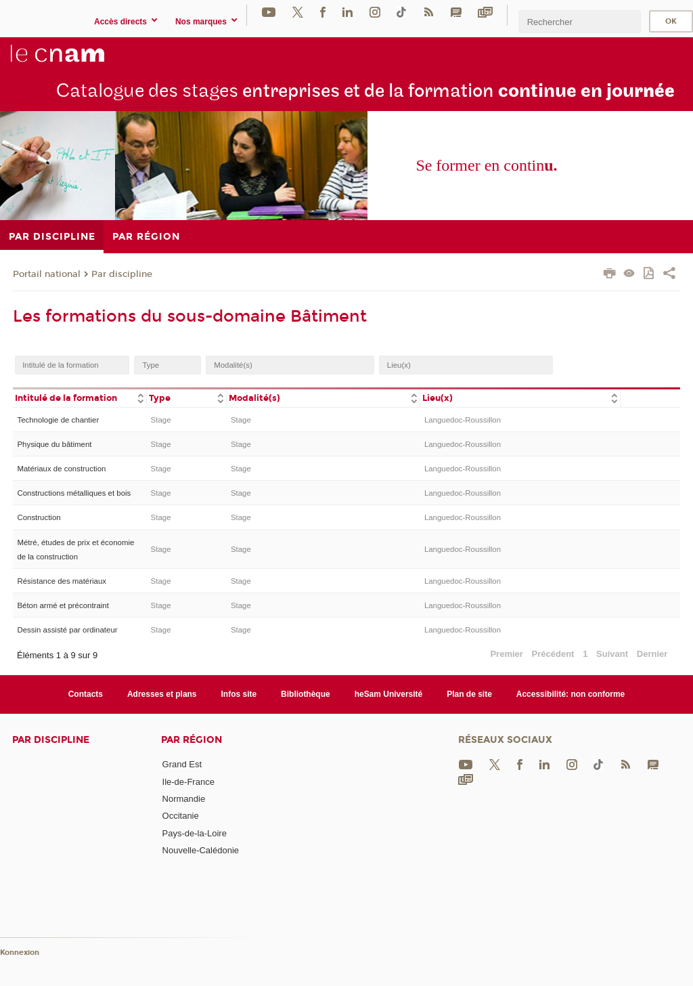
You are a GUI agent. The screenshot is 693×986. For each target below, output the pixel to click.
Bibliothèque (305, 694)
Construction (38, 517)
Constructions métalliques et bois (74, 493)
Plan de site (469, 694)
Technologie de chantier (58, 420)
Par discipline (121, 274)
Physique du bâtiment (54, 444)
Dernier (652, 654)
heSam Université (389, 694)
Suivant (612, 654)
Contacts (85, 694)
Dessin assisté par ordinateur (67, 630)
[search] (579, 21)
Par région (191, 740)
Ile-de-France (188, 782)
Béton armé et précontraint (62, 605)
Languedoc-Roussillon (462, 420)
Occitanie (180, 816)
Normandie (184, 799)
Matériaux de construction (61, 469)
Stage (161, 420)
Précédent (553, 654)
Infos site (239, 694)
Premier (506, 654)
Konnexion (19, 952)
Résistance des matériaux (61, 581)
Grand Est (182, 764)
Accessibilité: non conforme (570, 694)
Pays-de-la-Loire (194, 833)
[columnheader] (79, 397)
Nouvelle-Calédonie (200, 850)
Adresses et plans (162, 694)
